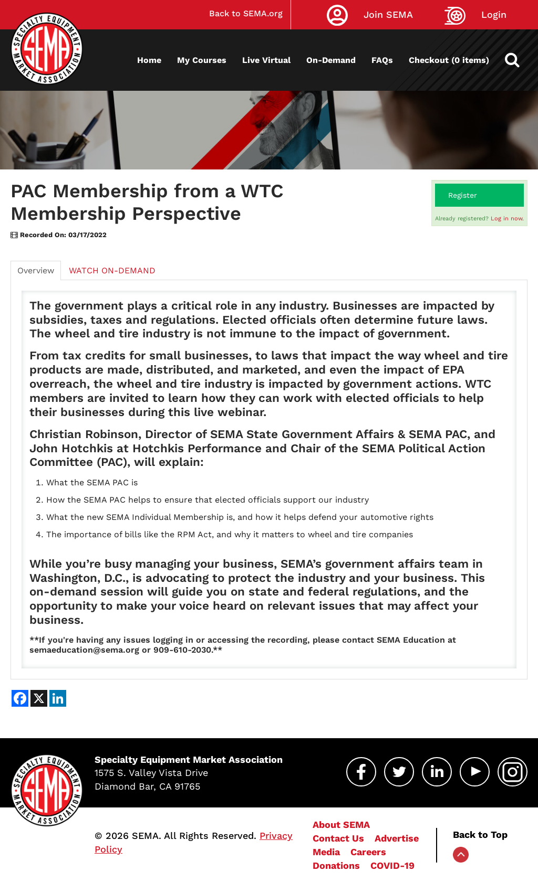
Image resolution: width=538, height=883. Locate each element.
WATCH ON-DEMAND (112, 270)
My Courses (201, 60)
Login (493, 14)
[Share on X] (38, 698)
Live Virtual (266, 60)
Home (149, 60)
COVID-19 (392, 865)
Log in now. (507, 218)
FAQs (382, 60)
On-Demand (331, 60)
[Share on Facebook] (20, 698)
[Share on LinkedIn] (57, 698)
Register (462, 195)
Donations (336, 865)
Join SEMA (388, 14)
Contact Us (338, 838)
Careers (368, 851)
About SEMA (341, 824)
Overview (35, 270)
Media (326, 851)
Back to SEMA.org (246, 13)
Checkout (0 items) (449, 60)
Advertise (397, 838)
